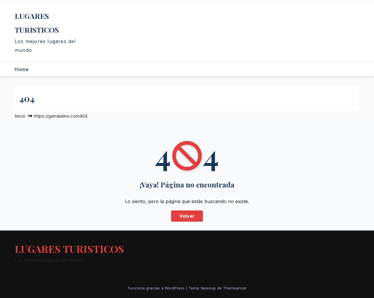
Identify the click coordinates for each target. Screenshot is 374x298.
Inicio (20, 116)
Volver (187, 216)
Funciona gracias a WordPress (157, 288)
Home (22, 69)
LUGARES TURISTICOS (69, 249)
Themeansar (234, 288)
